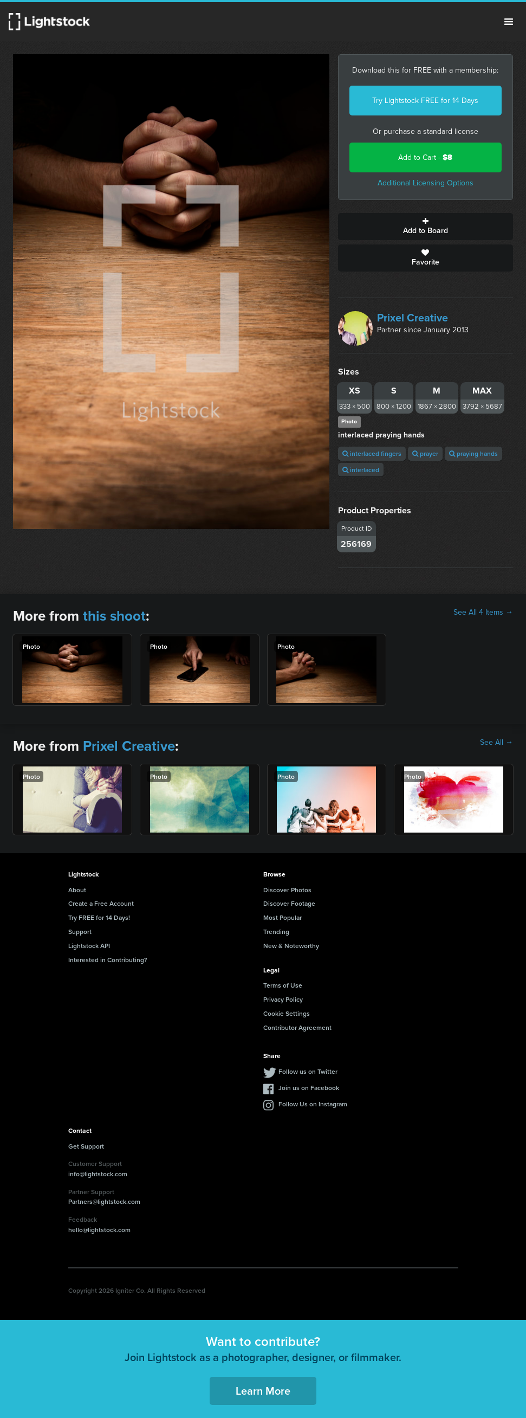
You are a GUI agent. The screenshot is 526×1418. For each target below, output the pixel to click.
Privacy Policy (283, 999)
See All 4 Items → (483, 612)
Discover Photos (287, 889)
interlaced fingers (371, 453)
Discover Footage (289, 903)
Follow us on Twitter (307, 1071)
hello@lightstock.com (99, 1229)
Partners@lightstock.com (104, 1201)
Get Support (86, 1146)
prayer (425, 453)
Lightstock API (89, 945)
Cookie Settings (286, 1013)
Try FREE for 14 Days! (99, 917)
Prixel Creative (412, 318)
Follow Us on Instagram (312, 1103)
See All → (496, 742)
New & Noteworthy (291, 945)
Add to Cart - (425, 157)
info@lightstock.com (97, 1173)
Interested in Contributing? (107, 959)
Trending (276, 931)
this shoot (114, 615)
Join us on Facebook (308, 1087)
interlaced (360, 469)
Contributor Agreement (297, 1027)
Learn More (263, 1390)
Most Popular (282, 917)
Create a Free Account (101, 903)
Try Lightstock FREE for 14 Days (425, 100)
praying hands (473, 453)
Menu (508, 21)
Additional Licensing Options (425, 183)
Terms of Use (282, 985)
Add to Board (425, 226)
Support (80, 931)
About (77, 889)
